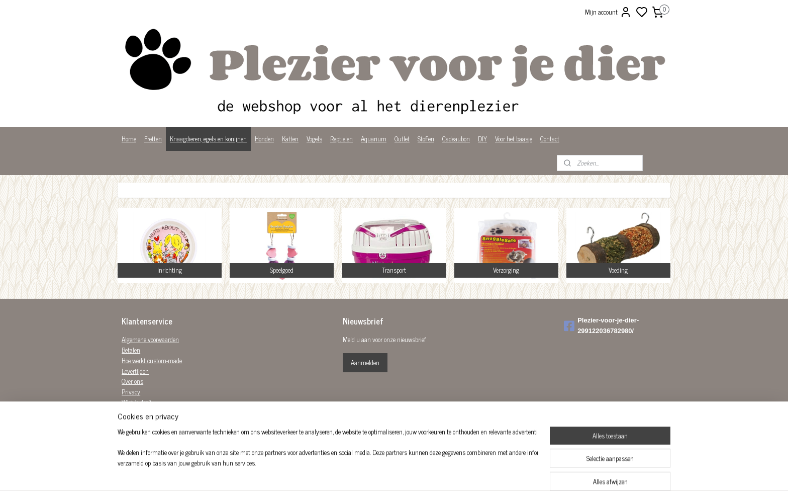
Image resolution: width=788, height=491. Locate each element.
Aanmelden (365, 362)
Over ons (132, 381)
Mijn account (608, 12)
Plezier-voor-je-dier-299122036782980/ (601, 325)
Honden (264, 138)
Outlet (402, 138)
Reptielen (341, 138)
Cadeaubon (456, 138)
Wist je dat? (136, 402)
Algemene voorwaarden (150, 339)
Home (129, 138)
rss (420, 472)
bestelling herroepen (448, 472)
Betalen (131, 350)
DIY (482, 138)
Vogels (314, 138)
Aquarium (373, 138)
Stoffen (426, 138)
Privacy (131, 391)
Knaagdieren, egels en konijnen (208, 138)
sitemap (405, 472)
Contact (549, 138)
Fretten (153, 138)
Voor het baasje (513, 138)
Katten (290, 138)
